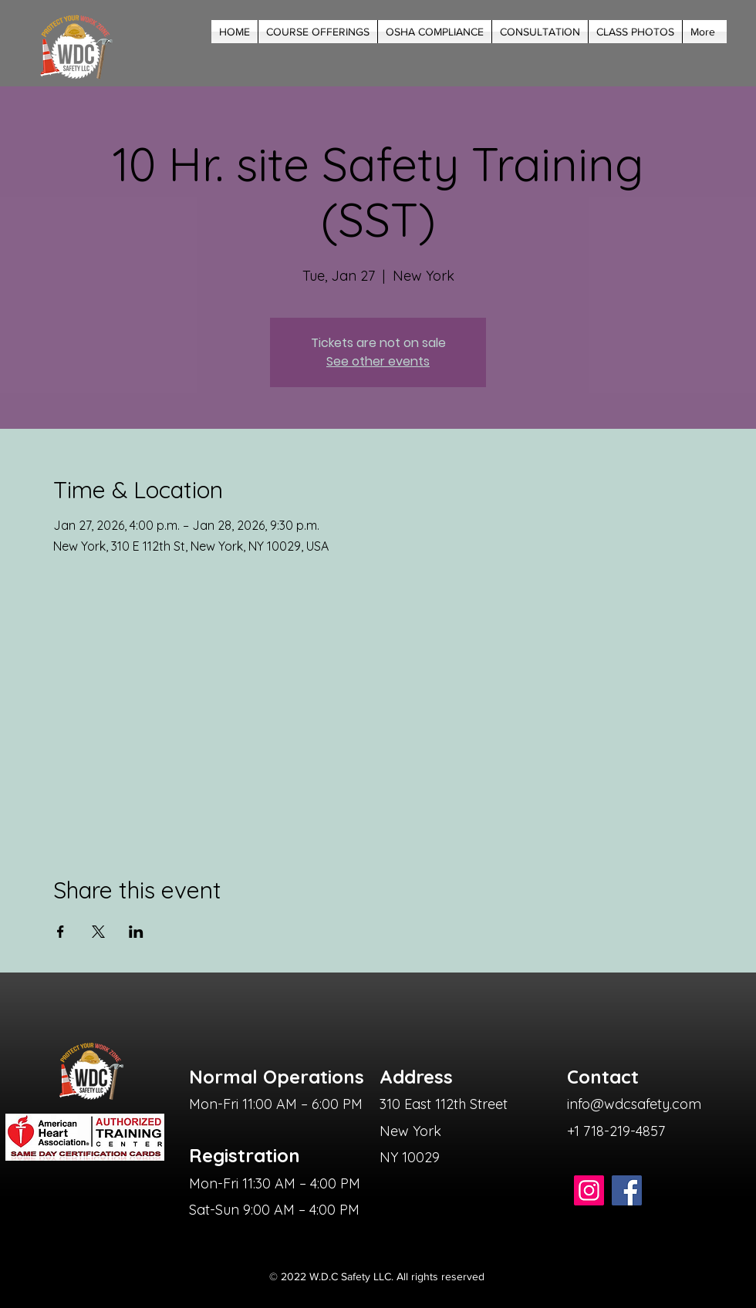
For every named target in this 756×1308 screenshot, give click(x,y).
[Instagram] (589, 1190)
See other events (378, 361)
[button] (317, 31)
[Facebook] (627, 1190)
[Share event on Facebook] (60, 931)
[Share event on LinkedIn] (136, 931)
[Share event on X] (98, 931)
